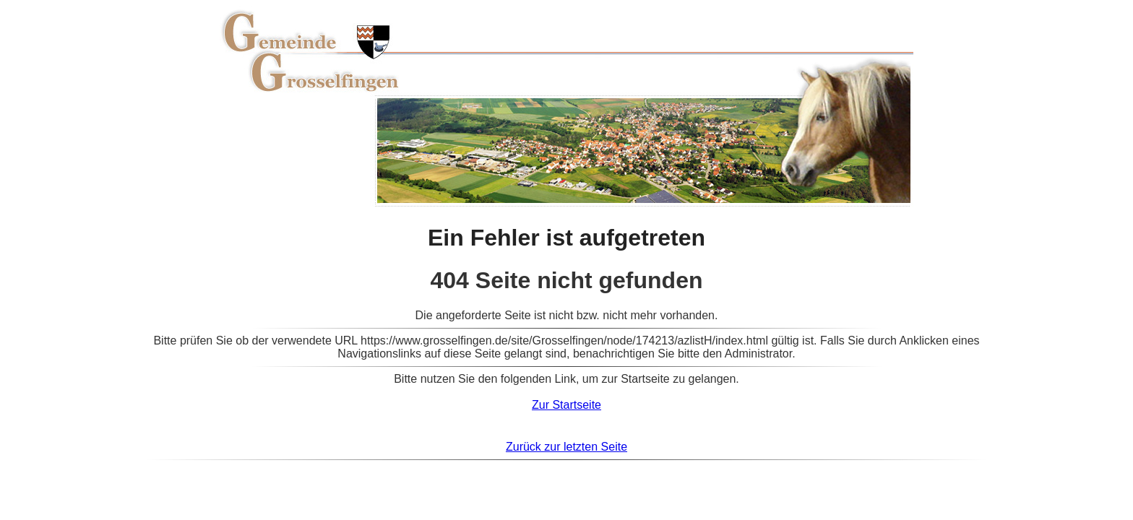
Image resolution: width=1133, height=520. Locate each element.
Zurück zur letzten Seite (566, 447)
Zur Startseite (566, 405)
